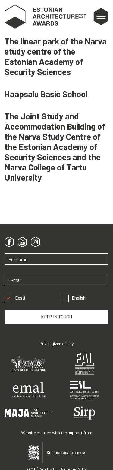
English (73, 298)
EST (82, 16)
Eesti (15, 298)
